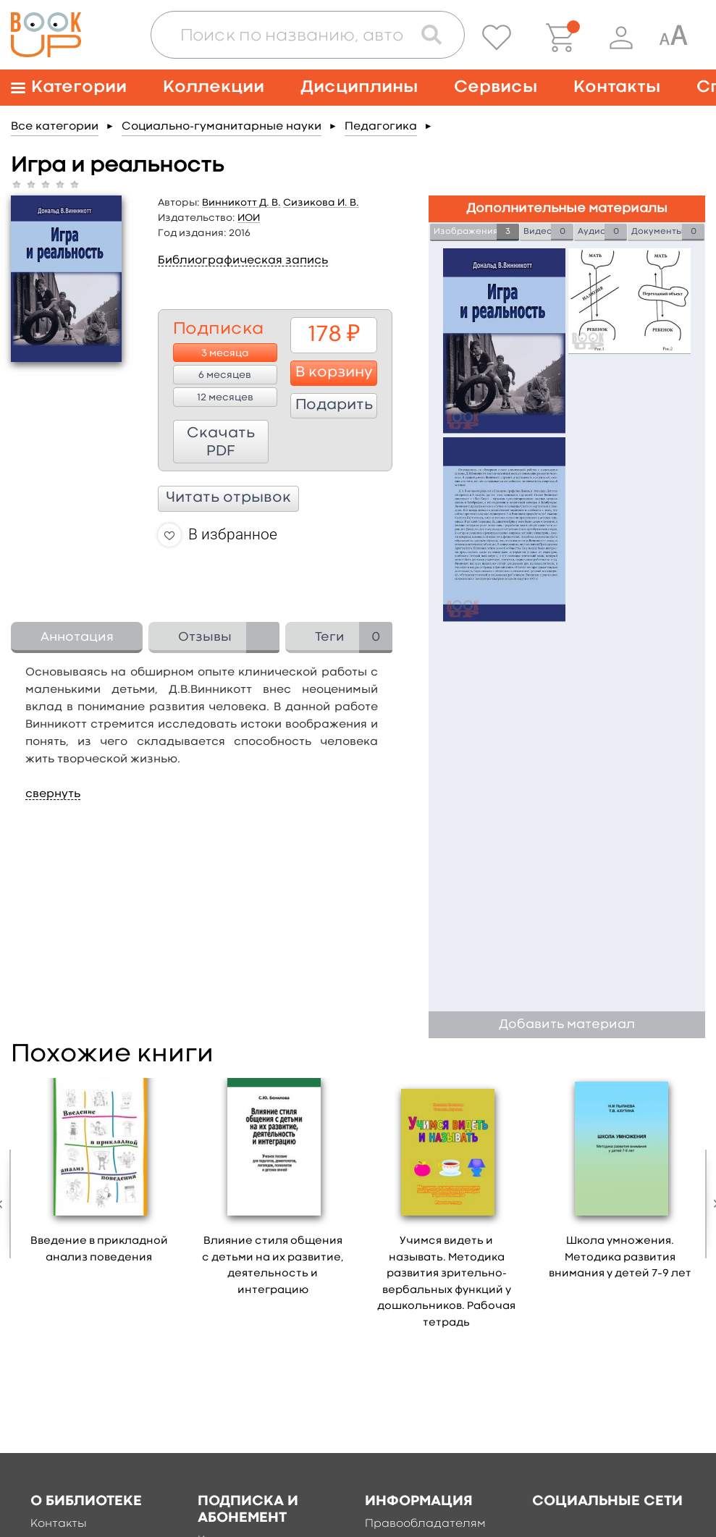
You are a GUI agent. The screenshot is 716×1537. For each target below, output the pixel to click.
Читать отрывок (228, 498)
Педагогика (381, 127)
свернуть (52, 794)
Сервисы (495, 87)
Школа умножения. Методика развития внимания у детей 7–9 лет (620, 1258)
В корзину (334, 372)
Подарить (334, 405)
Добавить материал (567, 1024)
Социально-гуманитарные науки (221, 127)
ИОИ (248, 218)
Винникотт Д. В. (241, 202)
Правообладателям (425, 1524)
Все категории (54, 127)
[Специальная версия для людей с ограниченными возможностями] (673, 38)
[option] (99, 1175)
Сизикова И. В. (321, 202)
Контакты (616, 87)
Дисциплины (359, 87)
